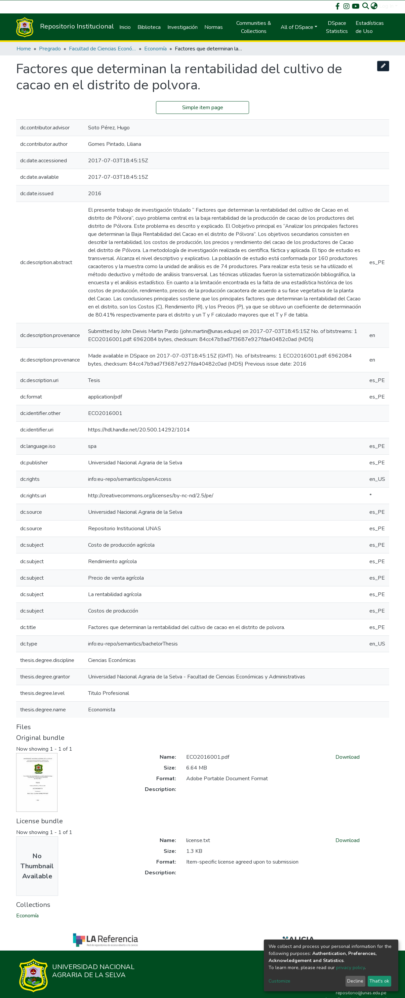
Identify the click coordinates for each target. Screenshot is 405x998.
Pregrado (50, 48)
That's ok (379, 981)
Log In (386, 6)
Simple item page (202, 107)
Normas (213, 27)
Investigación (182, 27)
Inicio (125, 27)
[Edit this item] (383, 66)
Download (347, 757)
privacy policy (350, 967)
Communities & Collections (253, 27)
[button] (374, 6)
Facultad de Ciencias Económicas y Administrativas (102, 48)
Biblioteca (149, 27)
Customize (279, 981)
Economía (155, 48)
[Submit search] (366, 6)
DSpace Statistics (337, 27)
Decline (355, 981)
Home (23, 48)
